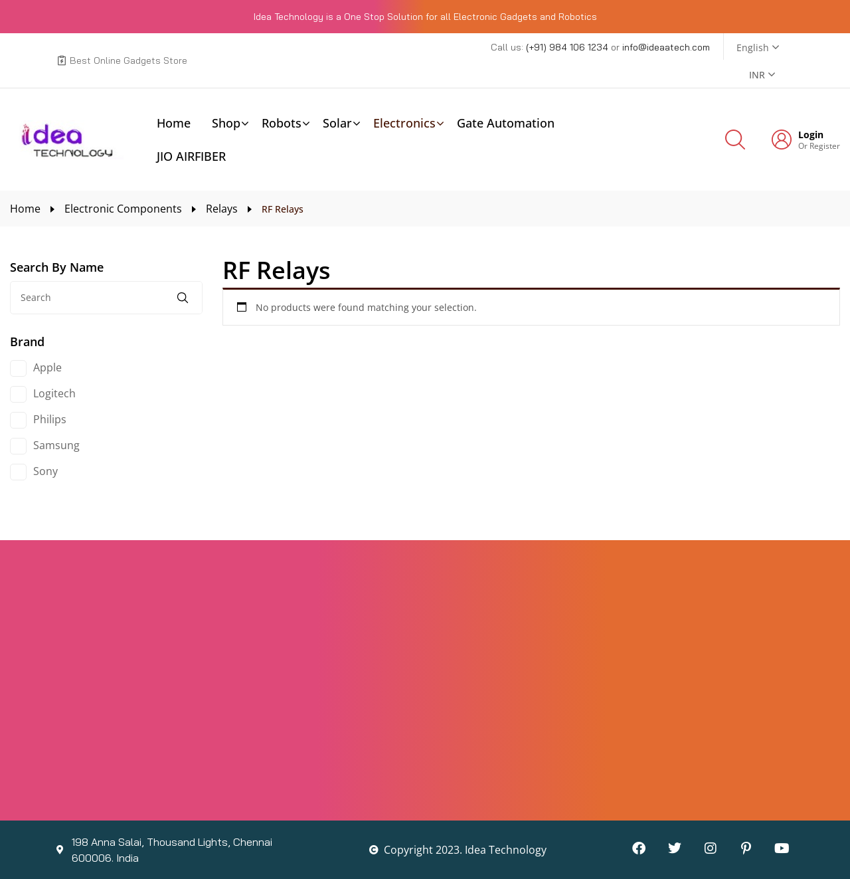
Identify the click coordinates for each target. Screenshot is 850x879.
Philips (49, 419)
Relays (222, 208)
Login (810, 135)
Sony (45, 471)
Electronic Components (123, 208)
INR (757, 74)
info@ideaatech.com (666, 47)
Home (25, 208)
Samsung (56, 445)
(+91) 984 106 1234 (568, 47)
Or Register (819, 146)
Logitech (54, 393)
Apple (47, 367)
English (752, 47)
